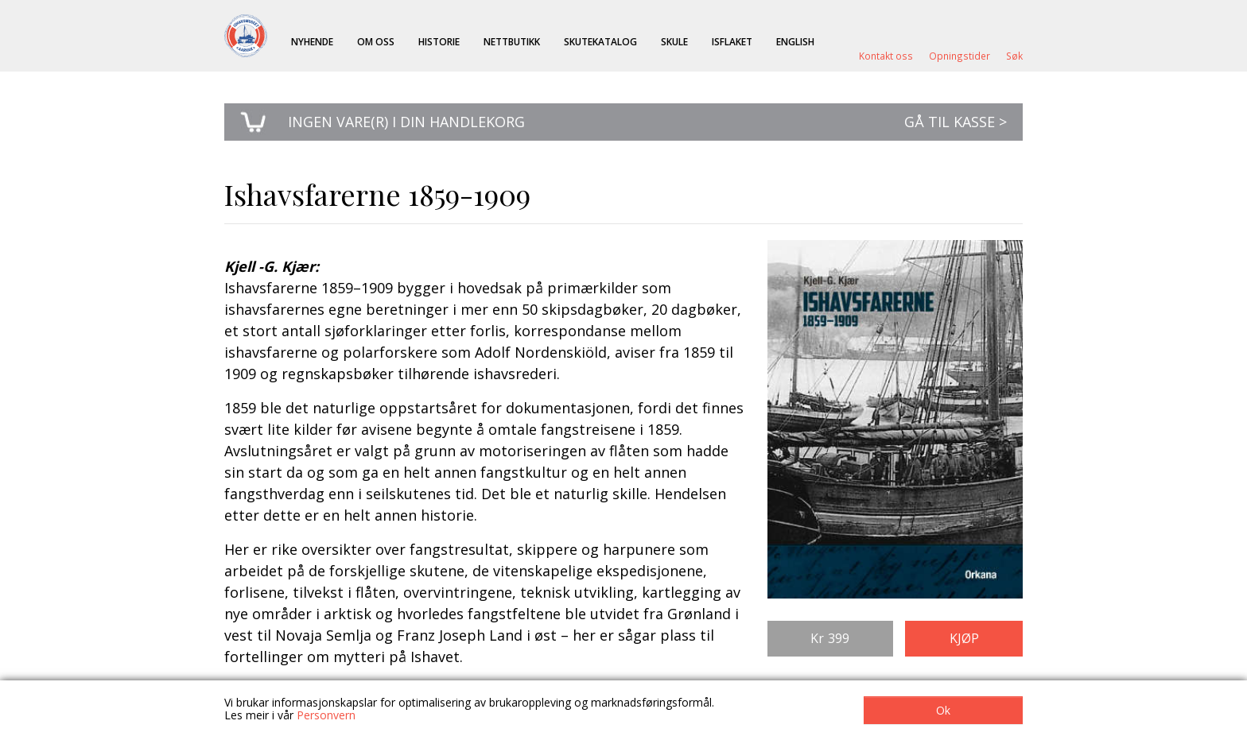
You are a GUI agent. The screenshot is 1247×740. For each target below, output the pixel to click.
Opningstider (959, 55)
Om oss (375, 41)
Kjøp (964, 638)
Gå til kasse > (955, 121)
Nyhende (312, 41)
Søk (1014, 55)
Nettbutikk (512, 41)
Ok (943, 710)
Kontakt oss (886, 55)
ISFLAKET (732, 41)
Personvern (326, 715)
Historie (439, 41)
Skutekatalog (600, 41)
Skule (674, 41)
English (795, 41)
